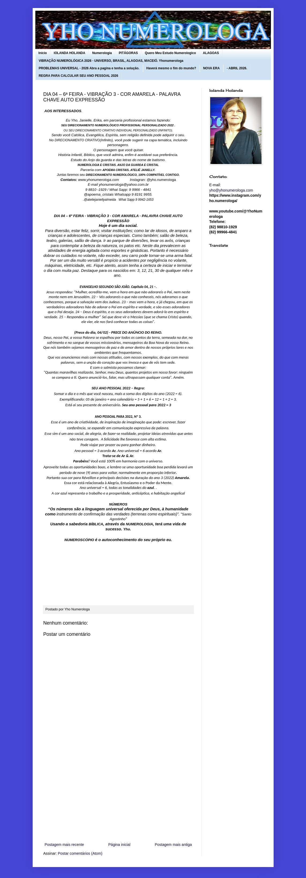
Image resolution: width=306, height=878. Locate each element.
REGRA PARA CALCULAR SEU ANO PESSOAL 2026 (78, 76)
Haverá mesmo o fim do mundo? (171, 68)
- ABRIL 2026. (237, 68)
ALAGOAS (211, 53)
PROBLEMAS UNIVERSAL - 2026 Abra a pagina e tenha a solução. (89, 68)
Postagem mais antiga (173, 844)
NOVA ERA (211, 68)
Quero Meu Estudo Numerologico (170, 53)
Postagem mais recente (64, 844)
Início (43, 53)
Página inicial (119, 844)
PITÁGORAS (128, 53)
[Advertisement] (118, 797)
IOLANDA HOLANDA (69, 53)
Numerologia (102, 53)
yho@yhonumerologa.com (231, 190)
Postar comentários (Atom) (80, 853)
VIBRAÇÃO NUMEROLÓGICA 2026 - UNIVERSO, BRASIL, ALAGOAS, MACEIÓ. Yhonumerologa (111, 61)
